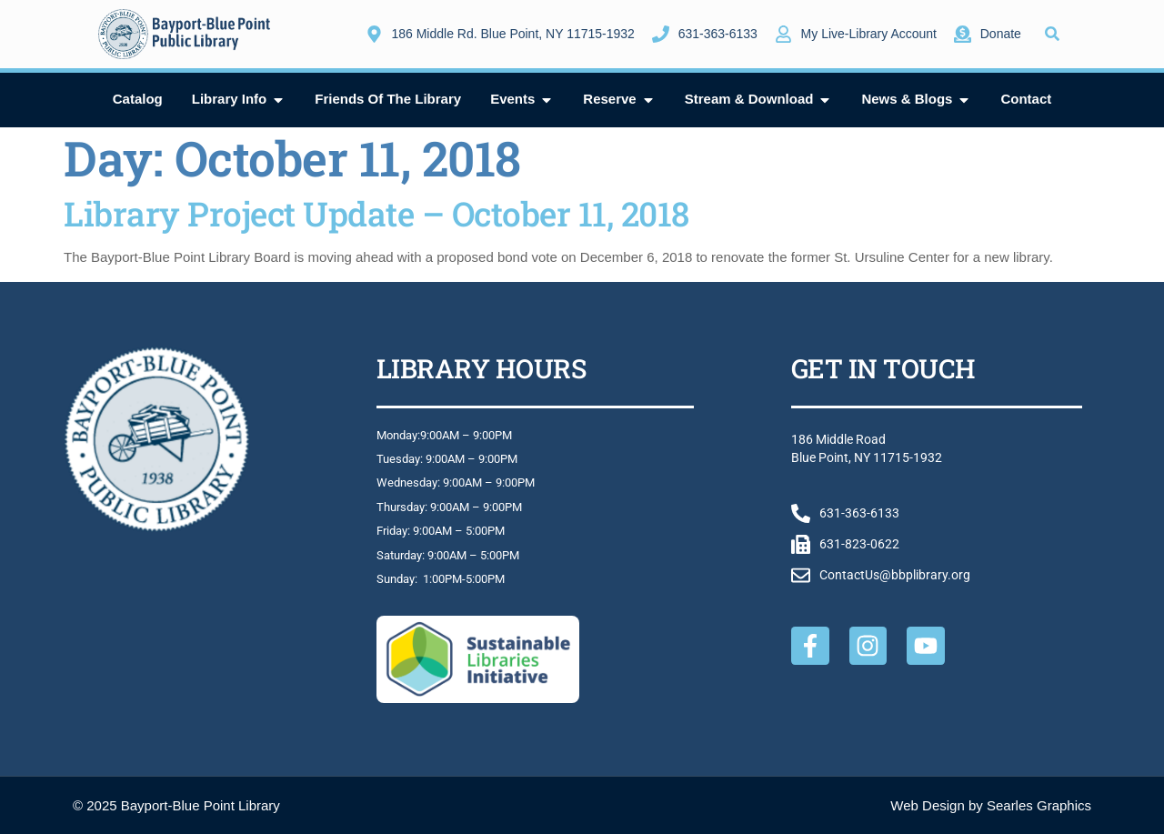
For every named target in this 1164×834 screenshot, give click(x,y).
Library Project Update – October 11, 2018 (376, 213)
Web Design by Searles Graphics (990, 805)
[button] (1052, 34)
